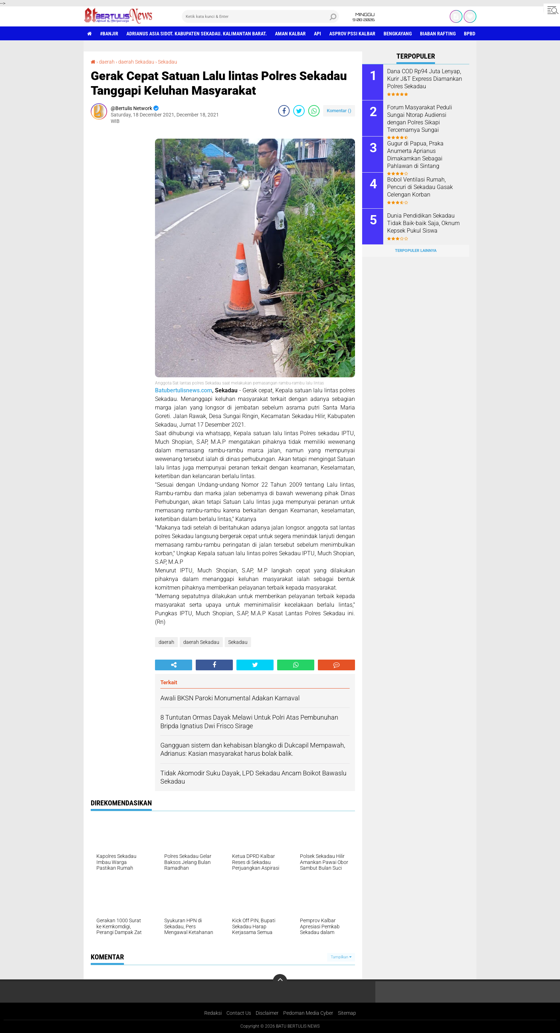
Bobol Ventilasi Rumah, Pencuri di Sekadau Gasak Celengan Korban (420, 187)
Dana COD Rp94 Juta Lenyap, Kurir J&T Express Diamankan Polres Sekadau (424, 79)
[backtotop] (280, 981)
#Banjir (109, 33)
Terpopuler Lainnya (415, 250)
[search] (260, 16)
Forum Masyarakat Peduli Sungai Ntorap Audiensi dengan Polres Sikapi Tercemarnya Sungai (419, 118)
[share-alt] (173, 665)
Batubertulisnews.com (183, 390)
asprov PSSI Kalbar (352, 33)
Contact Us (238, 1013)
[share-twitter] (299, 110)
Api (317, 33)
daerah (107, 62)
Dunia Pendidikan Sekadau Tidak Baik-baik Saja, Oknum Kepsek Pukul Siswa (423, 223)
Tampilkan (341, 957)
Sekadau (167, 62)
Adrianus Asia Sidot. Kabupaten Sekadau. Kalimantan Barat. (196, 33)
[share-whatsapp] (314, 110)
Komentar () (339, 110)
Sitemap (347, 1013)
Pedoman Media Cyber (308, 1013)
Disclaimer (267, 1013)
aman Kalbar (290, 33)
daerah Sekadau (136, 62)
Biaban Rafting (438, 33)
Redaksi (213, 1013)
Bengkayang (398, 33)
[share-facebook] (284, 110)
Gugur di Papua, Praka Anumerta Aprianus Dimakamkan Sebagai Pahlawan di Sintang (415, 154)
